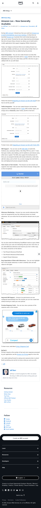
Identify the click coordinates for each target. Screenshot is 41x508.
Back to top (20, 495)
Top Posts (6, 396)
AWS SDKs (25, 149)
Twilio (23, 108)
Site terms (10, 500)
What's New (7, 394)
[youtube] (17, 490)
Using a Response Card (22, 346)
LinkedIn (7, 423)
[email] (22, 490)
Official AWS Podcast (10, 398)
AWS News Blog (5, 17)
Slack (26, 56)
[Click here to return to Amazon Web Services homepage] (20, 3)
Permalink (32, 26)
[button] (20, 10)
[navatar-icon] (38, 3)
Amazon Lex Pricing (22, 354)
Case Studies (7, 400)
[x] (3, 490)
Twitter (7, 419)
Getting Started (8, 392)
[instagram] (11, 490)
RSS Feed (7, 427)
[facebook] (5, 490)
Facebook (7, 421)
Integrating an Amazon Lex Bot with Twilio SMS (25, 145)
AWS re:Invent (9, 33)
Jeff (4, 364)
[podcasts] (20, 490)
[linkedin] (8, 490)
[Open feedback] (39, 254)
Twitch (7, 425)
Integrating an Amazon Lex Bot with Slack (24, 100)
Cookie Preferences (20, 500)
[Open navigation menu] (2, 3)
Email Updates (9, 429)
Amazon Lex (10, 37)
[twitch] (14, 490)
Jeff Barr (5, 26)
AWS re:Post (7, 402)
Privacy (4, 500)
